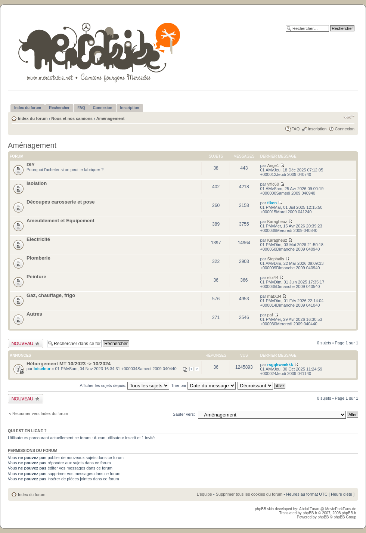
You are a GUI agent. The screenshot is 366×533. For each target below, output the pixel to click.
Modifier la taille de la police (349, 117)
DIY (31, 164)
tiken (272, 203)
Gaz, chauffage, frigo (51, 295)
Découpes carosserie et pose (61, 202)
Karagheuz (277, 221)
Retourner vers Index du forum (40, 413)
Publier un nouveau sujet (25, 343)
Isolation (37, 183)
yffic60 (273, 184)
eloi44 (272, 277)
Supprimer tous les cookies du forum (249, 494)
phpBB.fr (310, 513)
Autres (34, 314)
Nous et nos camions (72, 118)
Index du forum (32, 118)
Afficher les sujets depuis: (125, 385)
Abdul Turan (309, 509)
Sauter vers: (184, 414)
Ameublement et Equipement (60, 220)
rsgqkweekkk (280, 364)
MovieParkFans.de (340, 509)
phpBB (323, 517)
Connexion (344, 129)
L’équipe (204, 494)
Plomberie (38, 258)
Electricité (38, 239)
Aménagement (110, 118)
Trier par (203, 385)
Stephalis (275, 259)
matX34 (274, 296)
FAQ (295, 129)
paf (270, 315)
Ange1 (273, 165)
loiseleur (42, 368)
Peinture (36, 276)
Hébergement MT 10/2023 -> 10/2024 (69, 363)
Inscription (317, 129)
